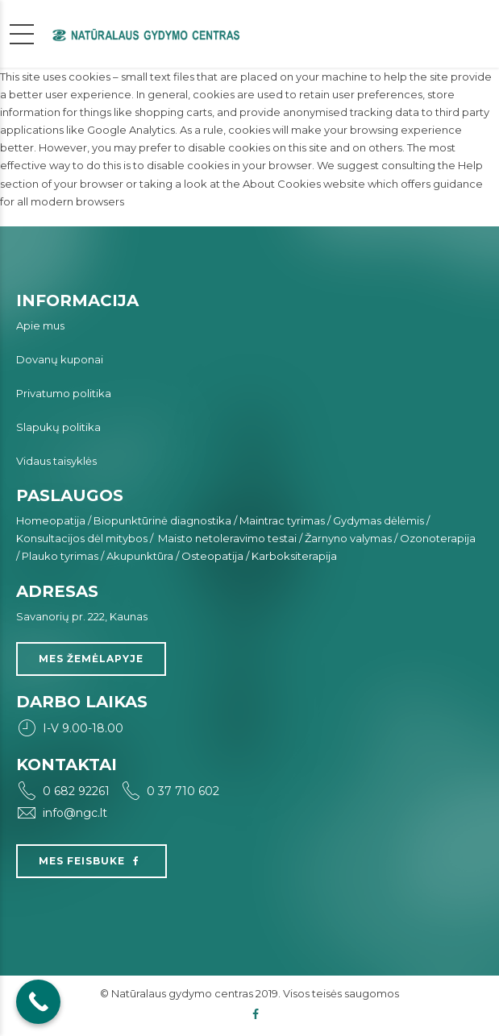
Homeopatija (50, 520)
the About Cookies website (293, 183)
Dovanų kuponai (59, 359)
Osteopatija (212, 555)
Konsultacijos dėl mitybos (82, 538)
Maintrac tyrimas (282, 520)
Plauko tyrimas (60, 555)
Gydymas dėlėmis (378, 520)
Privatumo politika (63, 393)
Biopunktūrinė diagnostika (162, 520)
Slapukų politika (58, 427)
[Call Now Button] (38, 1002)
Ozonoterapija (438, 538)
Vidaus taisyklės (56, 460)
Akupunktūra (139, 555)
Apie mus (40, 325)
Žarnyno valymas (348, 538)
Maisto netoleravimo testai (227, 538)
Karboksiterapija (294, 555)
